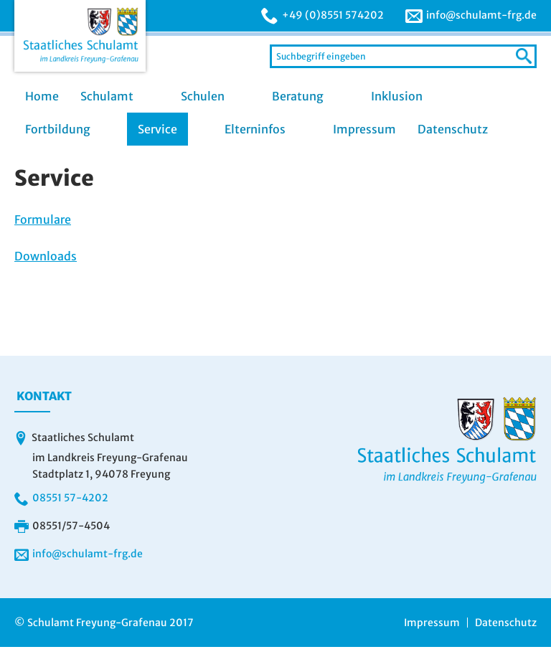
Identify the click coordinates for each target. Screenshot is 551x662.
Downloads (45, 256)
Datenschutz (453, 129)
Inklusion (397, 96)
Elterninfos (255, 129)
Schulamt (106, 96)
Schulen (203, 96)
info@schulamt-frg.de (481, 15)
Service (157, 129)
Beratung (298, 96)
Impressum (364, 129)
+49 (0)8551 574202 (333, 15)
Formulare (42, 219)
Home (42, 96)
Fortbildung (57, 129)
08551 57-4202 (70, 497)
